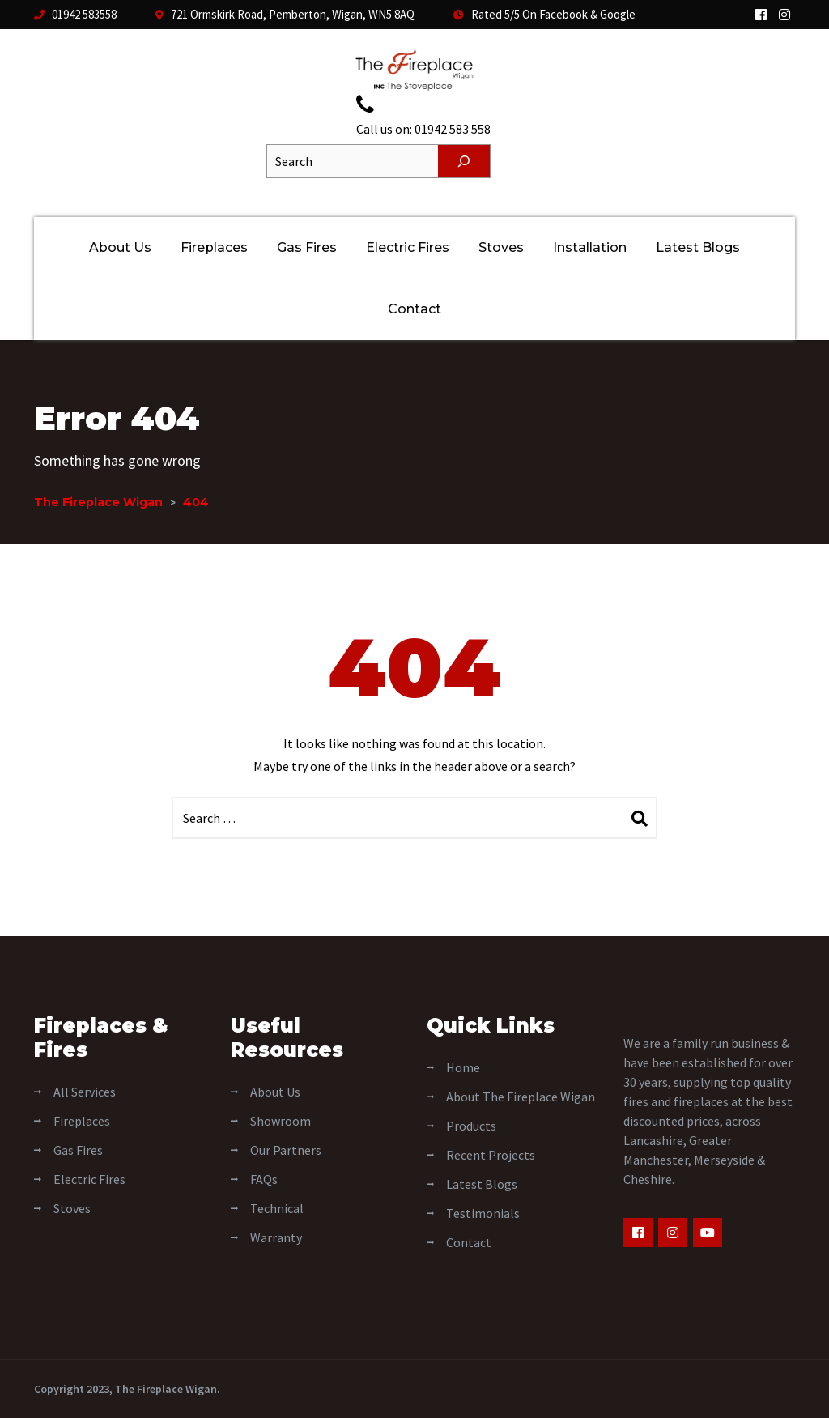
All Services (84, 1092)
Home (463, 1067)
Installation (590, 247)
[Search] (464, 161)
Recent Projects (490, 1155)
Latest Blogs (698, 247)
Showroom (280, 1121)
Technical (277, 1208)
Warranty (276, 1237)
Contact (414, 309)
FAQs (264, 1179)
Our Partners (285, 1150)
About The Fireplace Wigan (520, 1096)
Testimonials (483, 1213)
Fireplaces (214, 247)
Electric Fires (407, 247)
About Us (120, 247)
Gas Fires (307, 247)
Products (471, 1126)
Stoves (501, 247)
